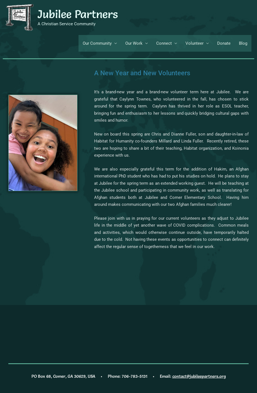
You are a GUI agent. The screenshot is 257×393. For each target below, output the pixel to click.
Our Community (97, 43)
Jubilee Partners (78, 14)
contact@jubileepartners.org (199, 376)
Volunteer (194, 43)
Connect (164, 43)
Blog (243, 43)
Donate (224, 43)
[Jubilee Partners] (19, 17)
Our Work (134, 43)
